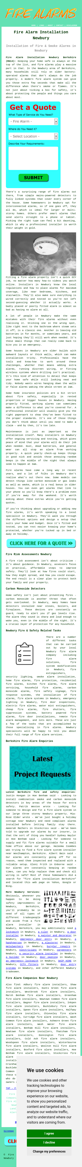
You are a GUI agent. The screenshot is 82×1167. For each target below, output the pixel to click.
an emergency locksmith (22, 961)
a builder (12, 957)
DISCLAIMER (71, 25)
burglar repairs (58, 946)
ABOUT (50, 25)
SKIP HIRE (65, 961)
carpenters (64, 950)
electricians (28, 950)
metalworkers (14, 946)
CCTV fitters (29, 964)
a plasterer (50, 942)
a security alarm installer (38, 953)
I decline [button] (49, 1142)
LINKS (41, 25)
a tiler (43, 932)
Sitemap (9, 1131)
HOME (33, 25)
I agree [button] (49, 1133)
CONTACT (59, 25)
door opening (49, 957)
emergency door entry (36, 939)
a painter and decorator (55, 935)
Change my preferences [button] (49, 1151)
